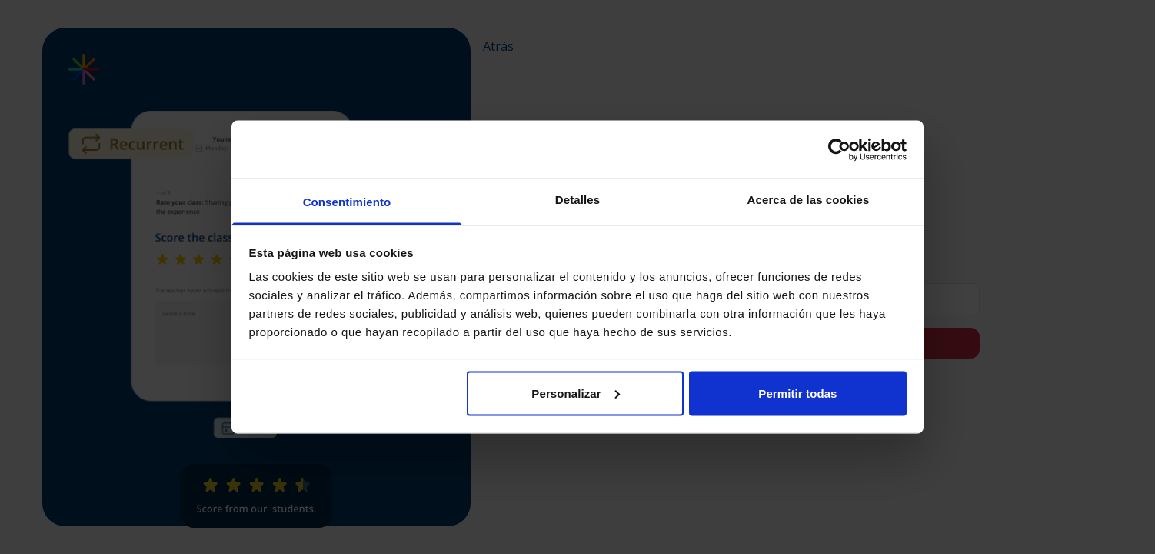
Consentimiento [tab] (347, 202)
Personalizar (575, 392)
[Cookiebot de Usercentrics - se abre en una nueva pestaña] (839, 149)
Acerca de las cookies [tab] (808, 199)
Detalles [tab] (577, 199)
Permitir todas (797, 392)
